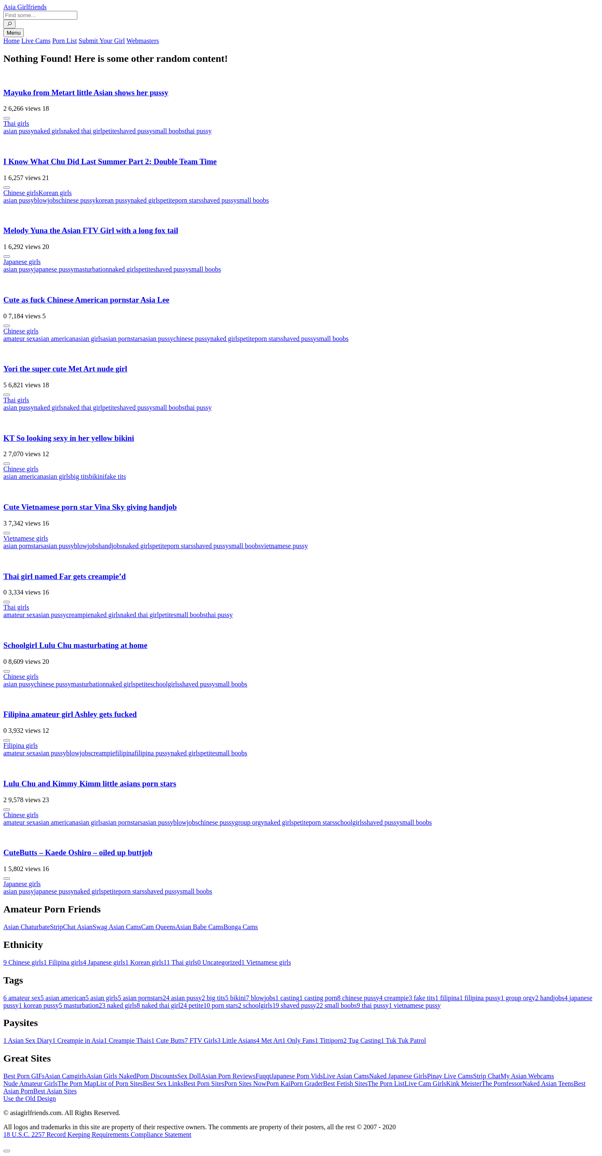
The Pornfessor (502, 1083)
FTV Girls (200, 1040)
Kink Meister (464, 1083)
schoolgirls (165, 684)
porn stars (188, 200)
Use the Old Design (29, 1098)
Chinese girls (20, 192)
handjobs (111, 545)
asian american (56, 338)
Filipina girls (20, 745)
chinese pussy (77, 200)
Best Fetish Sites (345, 1083)
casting (287, 997)
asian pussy (18, 131)
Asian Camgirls (66, 1076)
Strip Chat (486, 1076)
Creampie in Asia (78, 1040)
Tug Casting (362, 1040)
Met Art (269, 1040)
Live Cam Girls (425, 1083)
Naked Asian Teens (548, 1083)
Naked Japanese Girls (398, 1076)
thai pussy (198, 131)
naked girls (49, 131)
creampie (78, 614)
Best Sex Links (163, 1083)
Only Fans (298, 1040)
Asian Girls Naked (111, 1076)
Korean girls (55, 192)
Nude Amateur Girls (30, 1083)
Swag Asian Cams (116, 926)
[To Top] (6, 1151)
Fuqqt (263, 1076)
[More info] (6, 118)
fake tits (115, 476)
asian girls (88, 338)
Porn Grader (306, 1083)
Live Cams (36, 40)
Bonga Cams (241, 926)
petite (109, 131)
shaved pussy (135, 131)
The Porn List (386, 1083)
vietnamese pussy (284, 545)
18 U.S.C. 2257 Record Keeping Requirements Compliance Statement (97, 1134)
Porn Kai (278, 1083)
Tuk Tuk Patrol (403, 1040)
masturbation (91, 269)
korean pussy (112, 200)
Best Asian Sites (55, 1091)
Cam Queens (158, 926)
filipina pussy (153, 753)
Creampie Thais (127, 1040)
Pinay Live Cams (450, 1076)
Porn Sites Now (245, 1083)
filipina (124, 753)
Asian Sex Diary (27, 1040)
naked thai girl (83, 131)
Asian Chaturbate (26, 926)
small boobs (169, 131)
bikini (97, 476)
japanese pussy (54, 269)
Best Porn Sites (204, 1083)
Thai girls (16, 123)
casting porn (318, 997)
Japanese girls (22, 261)
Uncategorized (219, 962)
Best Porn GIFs (24, 1076)
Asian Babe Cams (200, 926)
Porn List (64, 40)
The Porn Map (77, 1083)
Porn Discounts (156, 1076)
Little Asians (236, 1040)
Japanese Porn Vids (297, 1076)
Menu (13, 33)
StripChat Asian (71, 926)
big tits (80, 476)
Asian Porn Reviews (228, 1076)
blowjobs (46, 200)
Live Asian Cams (346, 1076)
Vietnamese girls (25, 538)
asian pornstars (123, 338)
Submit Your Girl (102, 40)
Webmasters (142, 40)
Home (11, 40)
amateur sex (19, 338)
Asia (25, 6)
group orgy (249, 822)
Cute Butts (167, 1040)
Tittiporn (329, 1040)
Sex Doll (189, 1076)
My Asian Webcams (527, 1076)
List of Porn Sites (119, 1083)
